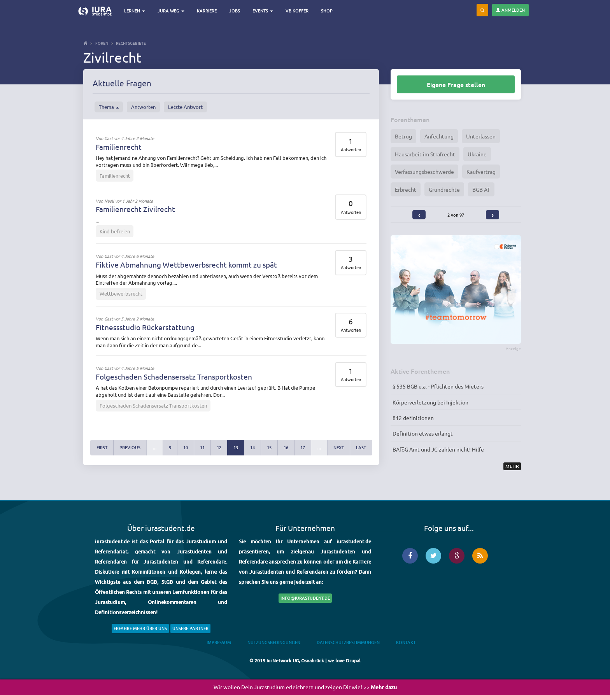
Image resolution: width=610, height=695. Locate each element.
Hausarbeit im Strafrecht (425, 154)
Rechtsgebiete (131, 43)
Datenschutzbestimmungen (348, 642)
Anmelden (510, 10)
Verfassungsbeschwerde (424, 171)
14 (252, 447)
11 (202, 447)
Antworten (143, 106)
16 (286, 447)
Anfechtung (439, 136)
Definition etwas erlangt (423, 433)
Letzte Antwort (185, 106)
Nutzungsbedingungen (273, 642)
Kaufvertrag (481, 171)
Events (264, 10)
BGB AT (481, 189)
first (101, 447)
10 (185, 447)
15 (269, 447)
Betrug (403, 136)
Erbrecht (405, 189)
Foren (101, 43)
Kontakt (405, 642)
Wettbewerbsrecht (121, 293)
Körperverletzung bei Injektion (430, 402)
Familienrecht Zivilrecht (135, 209)
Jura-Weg (172, 10)
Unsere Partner (190, 628)
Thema (109, 106)
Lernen (135, 10)
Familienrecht (119, 146)
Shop (328, 10)
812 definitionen (413, 417)
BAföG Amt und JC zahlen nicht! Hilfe (438, 449)
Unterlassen (481, 136)
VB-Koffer (298, 10)
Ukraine (477, 154)
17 (302, 447)
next (338, 447)
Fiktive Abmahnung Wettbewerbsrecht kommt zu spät (186, 264)
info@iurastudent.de (305, 598)
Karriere (208, 10)
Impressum (219, 642)
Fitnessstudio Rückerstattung (145, 327)
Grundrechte (444, 189)
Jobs (235, 10)
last (361, 447)
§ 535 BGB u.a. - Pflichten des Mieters (438, 386)
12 (219, 447)
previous (129, 447)
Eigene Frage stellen (456, 84)
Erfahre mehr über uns (140, 628)
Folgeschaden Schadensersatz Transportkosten (174, 376)
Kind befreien (115, 231)
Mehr (512, 466)
